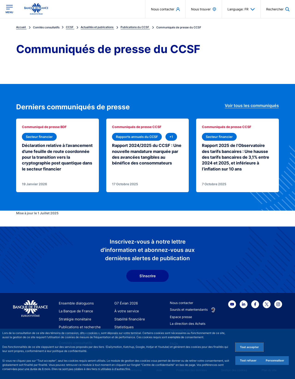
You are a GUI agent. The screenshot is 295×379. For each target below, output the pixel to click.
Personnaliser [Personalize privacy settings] (275, 360)
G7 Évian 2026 (125, 302)
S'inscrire (147, 275)
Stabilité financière (128, 318)
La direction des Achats (187, 323)
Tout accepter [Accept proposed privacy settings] (249, 347)
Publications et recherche (78, 326)
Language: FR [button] (241, 9)
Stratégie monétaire (73, 318)
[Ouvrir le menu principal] (9, 9)
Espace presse (181, 316)
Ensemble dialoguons (75, 302)
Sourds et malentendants (189, 309)
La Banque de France (75, 311)
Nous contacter (181, 302)
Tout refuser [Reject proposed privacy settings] (248, 360)
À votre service (125, 311)
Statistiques (123, 326)
